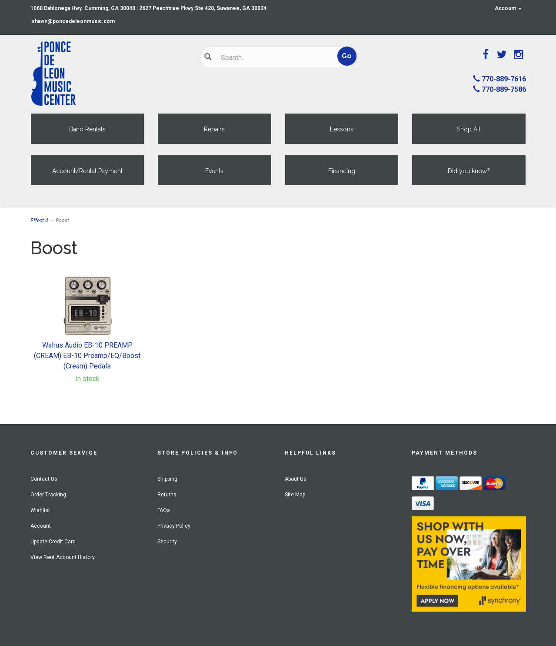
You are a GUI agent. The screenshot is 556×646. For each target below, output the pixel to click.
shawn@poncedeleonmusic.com (73, 21)
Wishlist (40, 510)
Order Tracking (48, 495)
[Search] (272, 57)
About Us (295, 479)
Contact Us (43, 479)
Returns (166, 495)
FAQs (163, 510)
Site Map (295, 495)
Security (167, 542)
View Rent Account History (62, 557)
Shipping (167, 479)
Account (508, 8)
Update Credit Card (53, 542)
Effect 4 (39, 221)
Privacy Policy (173, 526)
